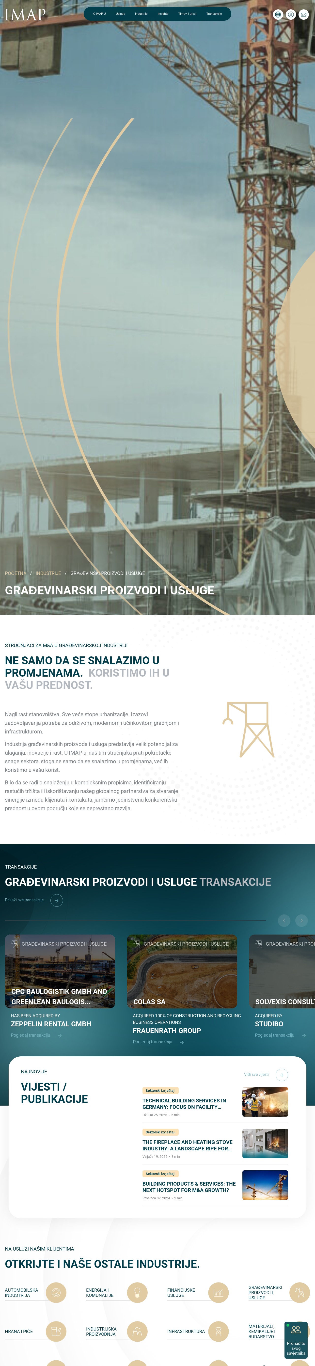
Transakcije (214, 14)
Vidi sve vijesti (266, 1074)
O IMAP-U (99, 14)
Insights (163, 14)
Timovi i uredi (187, 14)
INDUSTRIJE (48, 573)
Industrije (141, 14)
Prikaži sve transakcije (34, 900)
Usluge (120, 14)
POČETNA (15, 573)
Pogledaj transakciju (38, 1035)
